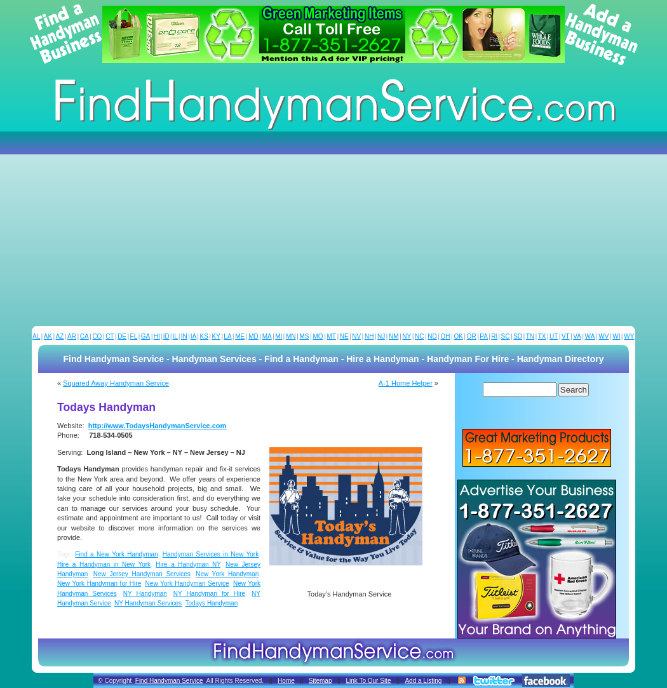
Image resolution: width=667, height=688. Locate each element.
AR (71, 336)
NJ (381, 336)
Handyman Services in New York (211, 554)
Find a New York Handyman (116, 554)
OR (471, 336)
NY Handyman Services (148, 603)
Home (286, 680)
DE (122, 336)
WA (590, 336)
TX (542, 336)
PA (484, 336)
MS (304, 336)
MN (291, 336)
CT (109, 336)
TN (530, 336)
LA (227, 336)
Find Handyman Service (169, 680)
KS (204, 336)
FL (134, 336)
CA (84, 336)
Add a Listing (423, 680)
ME (240, 336)
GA (145, 336)
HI (157, 336)
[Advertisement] (333, 231)
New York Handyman (227, 573)
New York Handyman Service (187, 583)
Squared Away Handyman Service (116, 383)
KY (216, 336)
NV (356, 336)
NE (344, 336)
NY (406, 336)
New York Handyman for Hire (99, 583)
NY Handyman (145, 593)
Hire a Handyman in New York (104, 564)
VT (566, 336)
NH (369, 336)
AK (48, 336)
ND (432, 336)
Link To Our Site (368, 680)
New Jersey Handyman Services (142, 573)
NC (419, 336)
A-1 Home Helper (406, 383)
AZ (60, 336)
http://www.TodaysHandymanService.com (157, 425)
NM (394, 336)
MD (253, 336)
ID (166, 336)
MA (267, 336)
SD (517, 336)
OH (445, 336)
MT (331, 336)
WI (616, 336)
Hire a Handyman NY (188, 564)
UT (553, 336)
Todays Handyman (211, 603)
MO (318, 336)
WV (603, 336)
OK (458, 336)
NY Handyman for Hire (209, 593)
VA (577, 336)
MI (278, 336)
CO (97, 336)
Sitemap (320, 680)
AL (36, 336)
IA (193, 336)
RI (494, 336)
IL (175, 336)
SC (505, 336)
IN (184, 336)
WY (629, 336)
